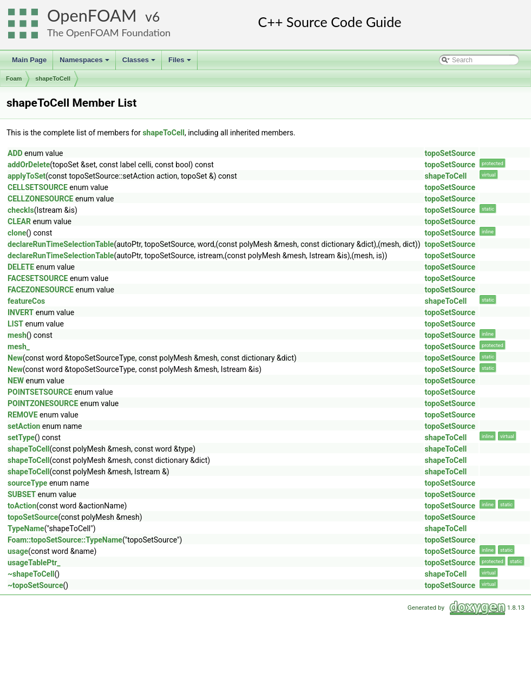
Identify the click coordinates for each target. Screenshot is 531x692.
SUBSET (22, 494)
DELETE (21, 267)
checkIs (21, 210)
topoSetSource (450, 153)
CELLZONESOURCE (40, 198)
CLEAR (19, 221)
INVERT (21, 312)
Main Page (29, 60)
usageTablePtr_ (34, 562)
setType (21, 437)
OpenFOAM (92, 15)
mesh (17, 335)
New (15, 358)
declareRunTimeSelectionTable (61, 244)
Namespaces (85, 63)
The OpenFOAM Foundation (109, 32)
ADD (15, 153)
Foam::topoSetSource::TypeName (65, 540)
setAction (24, 426)
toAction (22, 505)
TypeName (26, 528)
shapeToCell (52, 78)
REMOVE (23, 414)
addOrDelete (29, 164)
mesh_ (19, 346)
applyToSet (26, 176)
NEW (16, 380)
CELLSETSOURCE (38, 187)
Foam (14, 78)
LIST (15, 323)
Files (180, 63)
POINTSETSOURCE (40, 392)
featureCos (26, 301)
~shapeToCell (31, 574)
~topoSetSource (35, 585)
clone (17, 233)
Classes (139, 63)
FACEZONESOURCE (41, 289)
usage (18, 551)
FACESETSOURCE (38, 278)
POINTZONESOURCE (43, 403)
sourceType (27, 483)
